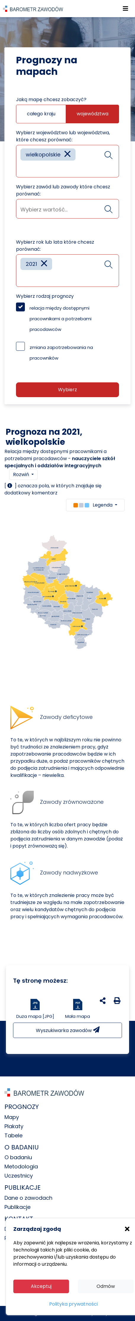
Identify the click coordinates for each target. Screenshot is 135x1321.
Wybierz (67, 389)
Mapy (11, 1117)
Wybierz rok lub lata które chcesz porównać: (55, 246)
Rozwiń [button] (21, 474)
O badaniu (18, 1157)
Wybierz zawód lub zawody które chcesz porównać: (63, 190)
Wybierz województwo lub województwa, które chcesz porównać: (63, 136)
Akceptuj (41, 1286)
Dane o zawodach (28, 1198)
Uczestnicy (18, 1175)
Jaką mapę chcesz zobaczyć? (51, 99)
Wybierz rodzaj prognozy (45, 296)
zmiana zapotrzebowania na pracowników (61, 352)
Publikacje (17, 1207)
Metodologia (21, 1166)
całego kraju (41, 113)
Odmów (106, 1286)
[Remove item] (67, 154)
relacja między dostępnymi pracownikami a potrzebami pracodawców (60, 318)
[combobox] (67, 161)
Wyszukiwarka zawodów (67, 1030)
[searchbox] (22, 168)
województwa (92, 113)
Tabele (13, 1135)
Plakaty (13, 1126)
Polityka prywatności (73, 1304)
